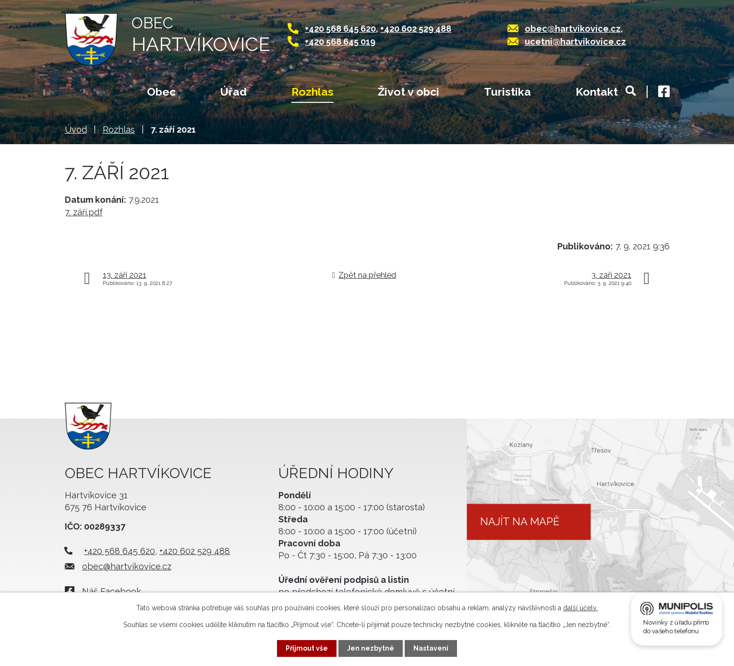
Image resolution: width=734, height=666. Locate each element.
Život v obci (408, 91)
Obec (161, 91)
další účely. (580, 608)
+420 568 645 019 (340, 42)
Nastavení (430, 648)
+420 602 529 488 (415, 29)
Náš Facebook (111, 591)
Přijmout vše (307, 648)
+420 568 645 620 (340, 29)
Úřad (233, 91)
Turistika (507, 91)
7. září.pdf (84, 212)
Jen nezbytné (370, 648)
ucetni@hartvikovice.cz (575, 42)
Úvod (84, 93)
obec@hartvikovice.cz (573, 29)
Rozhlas (312, 91)
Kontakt (597, 91)
